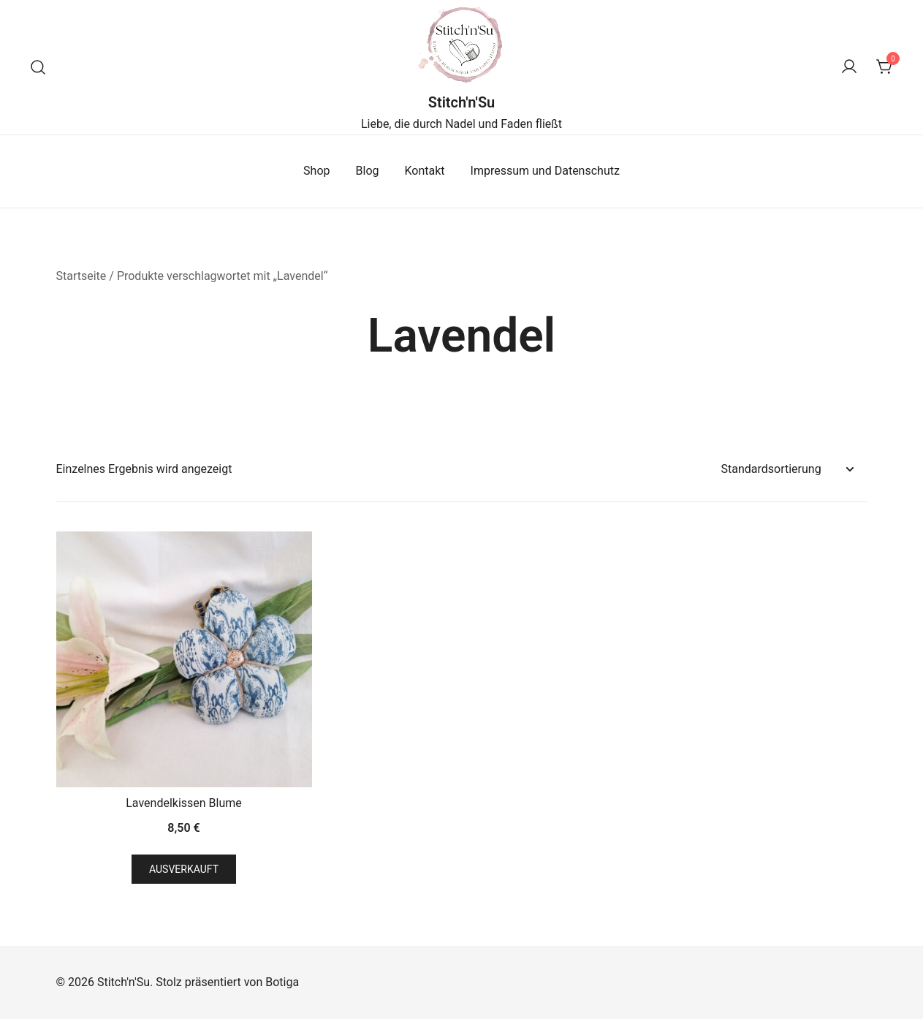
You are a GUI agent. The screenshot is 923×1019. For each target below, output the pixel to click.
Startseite (81, 276)
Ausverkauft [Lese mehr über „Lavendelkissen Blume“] (184, 869)
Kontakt (425, 171)
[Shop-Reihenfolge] (787, 469)
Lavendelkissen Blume (184, 803)
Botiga (282, 982)
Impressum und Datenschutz (545, 171)
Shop (316, 171)
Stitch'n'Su (461, 102)
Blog (367, 171)
